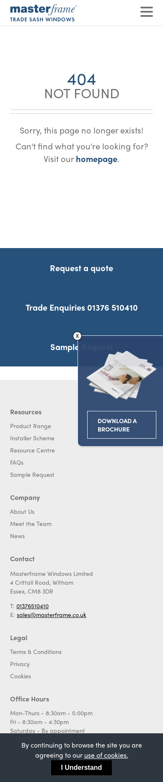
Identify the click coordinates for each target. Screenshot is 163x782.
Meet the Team (31, 523)
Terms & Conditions (36, 651)
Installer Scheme (32, 438)
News (17, 535)
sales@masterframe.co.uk (51, 614)
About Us (22, 511)
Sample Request (32, 474)
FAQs (16, 462)
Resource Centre (32, 450)
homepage (96, 158)
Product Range (30, 425)
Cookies (20, 676)
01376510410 (32, 606)
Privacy (20, 663)
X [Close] (101, 336)
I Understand (81, 767)
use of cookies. (106, 755)
